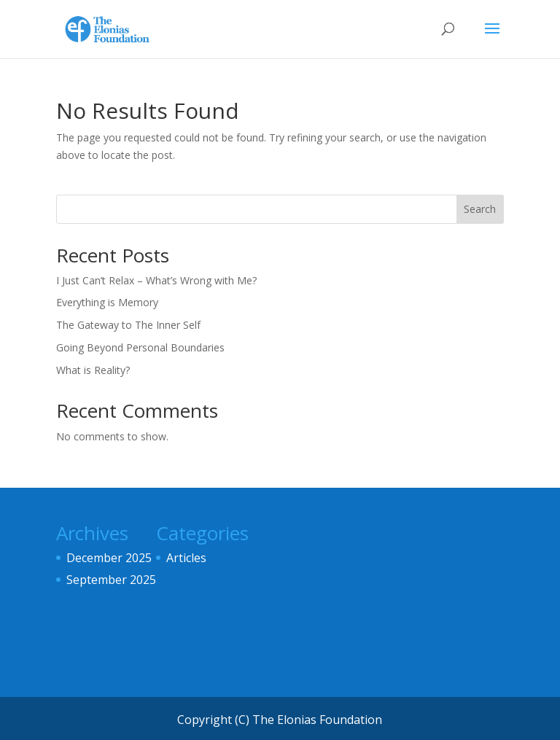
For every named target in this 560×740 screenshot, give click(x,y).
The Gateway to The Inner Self (128, 325)
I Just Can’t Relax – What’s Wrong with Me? (156, 280)
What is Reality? (93, 370)
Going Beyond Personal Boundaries (140, 347)
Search (480, 209)
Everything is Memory (107, 302)
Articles (186, 558)
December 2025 (109, 558)
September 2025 (111, 580)
